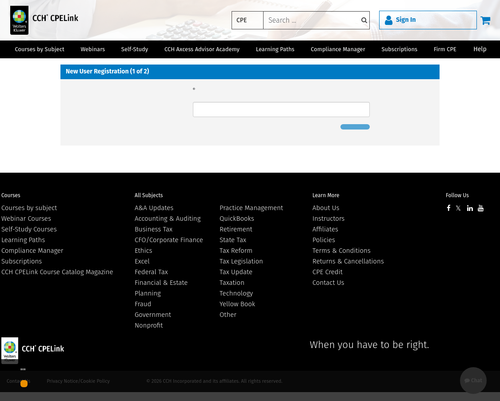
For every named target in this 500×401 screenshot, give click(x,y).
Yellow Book (237, 304)
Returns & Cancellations (348, 261)
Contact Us (328, 283)
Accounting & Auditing (167, 219)
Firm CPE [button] (445, 49)
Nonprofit (149, 325)
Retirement (236, 229)
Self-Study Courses (29, 229)
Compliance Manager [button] (338, 49)
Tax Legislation (241, 261)
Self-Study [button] (134, 49)
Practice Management (251, 208)
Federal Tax (151, 272)
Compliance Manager (32, 251)
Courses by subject (29, 208)
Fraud (143, 304)
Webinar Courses (26, 219)
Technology (236, 293)
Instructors (328, 219)
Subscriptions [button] (399, 49)
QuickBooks (237, 219)
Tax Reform (236, 251)
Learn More (326, 195)
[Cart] (485, 20)
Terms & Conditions (341, 251)
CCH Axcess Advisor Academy (202, 49)
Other (228, 315)
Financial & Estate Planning (161, 288)
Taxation (232, 283)
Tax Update (236, 272)
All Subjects (149, 195)
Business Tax (153, 229)
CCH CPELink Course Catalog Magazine (57, 272)
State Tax (233, 240)
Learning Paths (275, 49)
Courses (10, 195)
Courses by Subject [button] (39, 49)
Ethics (143, 251)
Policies (323, 240)
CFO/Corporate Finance (169, 240)
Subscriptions (21, 261)
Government (153, 315)
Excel (142, 261)
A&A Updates (154, 208)
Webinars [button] (92, 49)
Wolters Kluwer (50, 350)
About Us (325, 208)
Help (480, 49)
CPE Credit (327, 272)
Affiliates (325, 229)
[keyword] (316, 20)
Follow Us (457, 195)
